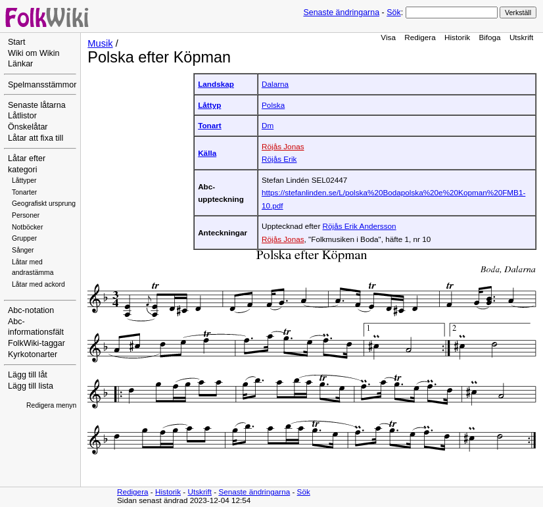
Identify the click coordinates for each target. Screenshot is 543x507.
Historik (457, 37)
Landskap (216, 84)
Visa (388, 37)
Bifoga (489, 37)
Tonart (210, 125)
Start (16, 42)
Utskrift (521, 37)
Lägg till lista (30, 386)
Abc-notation (31, 310)
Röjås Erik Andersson (359, 226)
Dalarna (275, 84)
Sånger (23, 250)
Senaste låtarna (37, 105)
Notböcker (27, 227)
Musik (99, 43)
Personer (25, 215)
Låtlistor (22, 115)
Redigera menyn (51, 405)
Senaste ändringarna (341, 12)
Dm (267, 125)
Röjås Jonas (283, 146)
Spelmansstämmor (42, 84)
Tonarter (24, 192)
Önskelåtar (28, 127)
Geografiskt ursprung (44, 203)
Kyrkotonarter (32, 354)
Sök (393, 12)
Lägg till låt (27, 374)
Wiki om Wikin (34, 53)
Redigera (420, 37)
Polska (273, 105)
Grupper (24, 238)
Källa (207, 153)
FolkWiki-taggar (36, 343)
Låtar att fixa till (35, 138)
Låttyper (24, 180)
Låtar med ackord (38, 284)
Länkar (20, 63)
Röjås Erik (279, 159)
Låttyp (209, 105)
